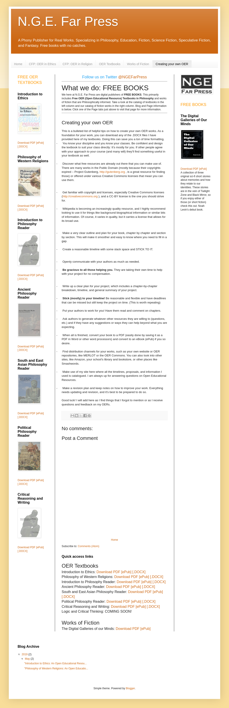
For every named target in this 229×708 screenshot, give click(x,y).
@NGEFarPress (132, 77)
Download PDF (108, 572)
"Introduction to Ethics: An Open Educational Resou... (55, 663)
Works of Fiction (138, 64)
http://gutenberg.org (112, 171)
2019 (25, 654)
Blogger (130, 688)
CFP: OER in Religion (77, 64)
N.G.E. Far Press (68, 21)
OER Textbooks (109, 64)
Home (18, 64)
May (28, 658)
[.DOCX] (139, 572)
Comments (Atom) (88, 546)
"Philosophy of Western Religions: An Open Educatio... (56, 668)
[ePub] (126, 572)
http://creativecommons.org (80, 196)
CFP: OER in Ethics (42, 64)
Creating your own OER (172, 64)
